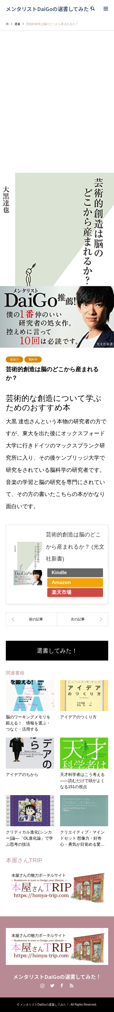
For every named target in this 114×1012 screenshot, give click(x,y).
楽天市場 (61, 592)
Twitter (52, 986)
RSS (72, 986)
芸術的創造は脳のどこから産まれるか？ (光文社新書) (75, 546)
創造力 (14, 359)
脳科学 (33, 359)
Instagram (42, 986)
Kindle (59, 572)
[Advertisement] (57, 102)
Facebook (62, 986)
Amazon (61, 582)
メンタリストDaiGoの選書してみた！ (57, 976)
